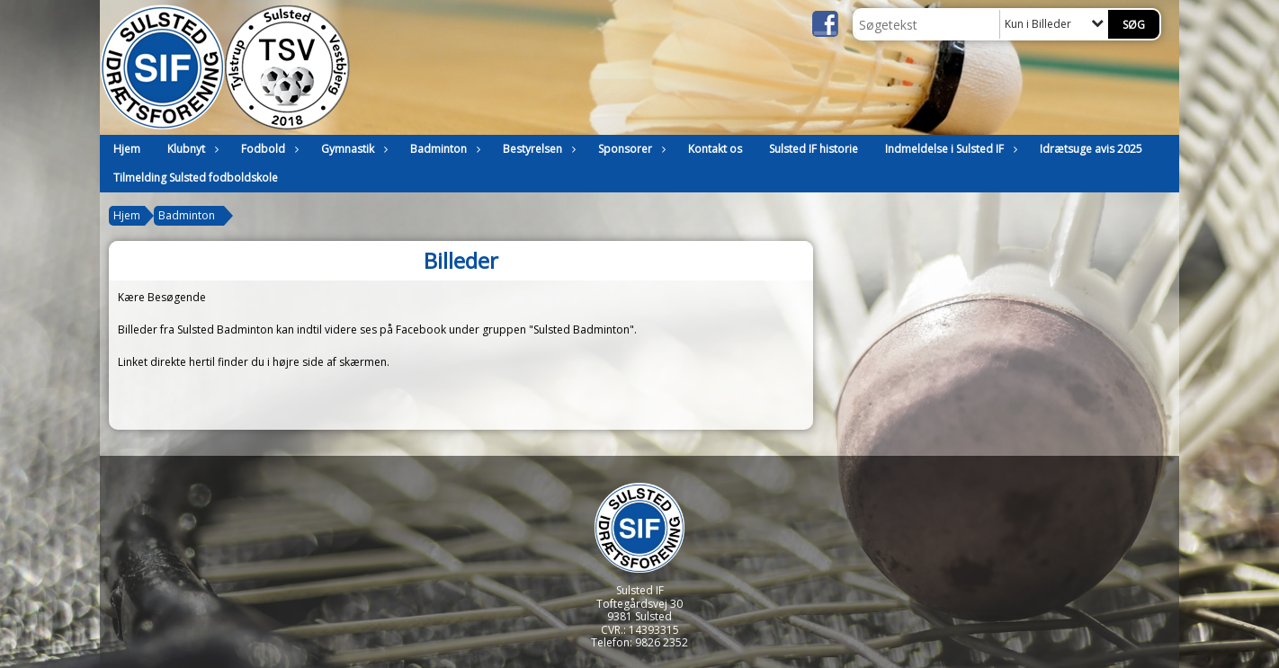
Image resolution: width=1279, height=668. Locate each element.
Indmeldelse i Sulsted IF (949, 148)
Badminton (443, 148)
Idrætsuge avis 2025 (1091, 148)
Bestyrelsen (537, 148)
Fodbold (267, 148)
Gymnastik (352, 148)
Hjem (126, 148)
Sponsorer (629, 148)
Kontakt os (715, 148)
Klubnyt (190, 148)
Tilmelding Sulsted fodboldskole (195, 177)
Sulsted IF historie (813, 148)
